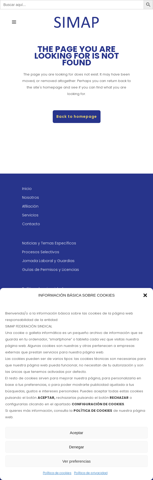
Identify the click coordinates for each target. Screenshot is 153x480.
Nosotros (30, 197)
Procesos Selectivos (40, 252)
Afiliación (30, 206)
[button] (145, 295)
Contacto (31, 224)
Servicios (30, 215)
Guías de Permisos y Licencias (50, 269)
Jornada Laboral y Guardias (48, 260)
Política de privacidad (91, 473)
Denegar (76, 447)
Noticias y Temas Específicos (49, 243)
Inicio (27, 188)
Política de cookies (57, 473)
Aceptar (76, 432)
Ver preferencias (76, 461)
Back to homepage (76, 116)
